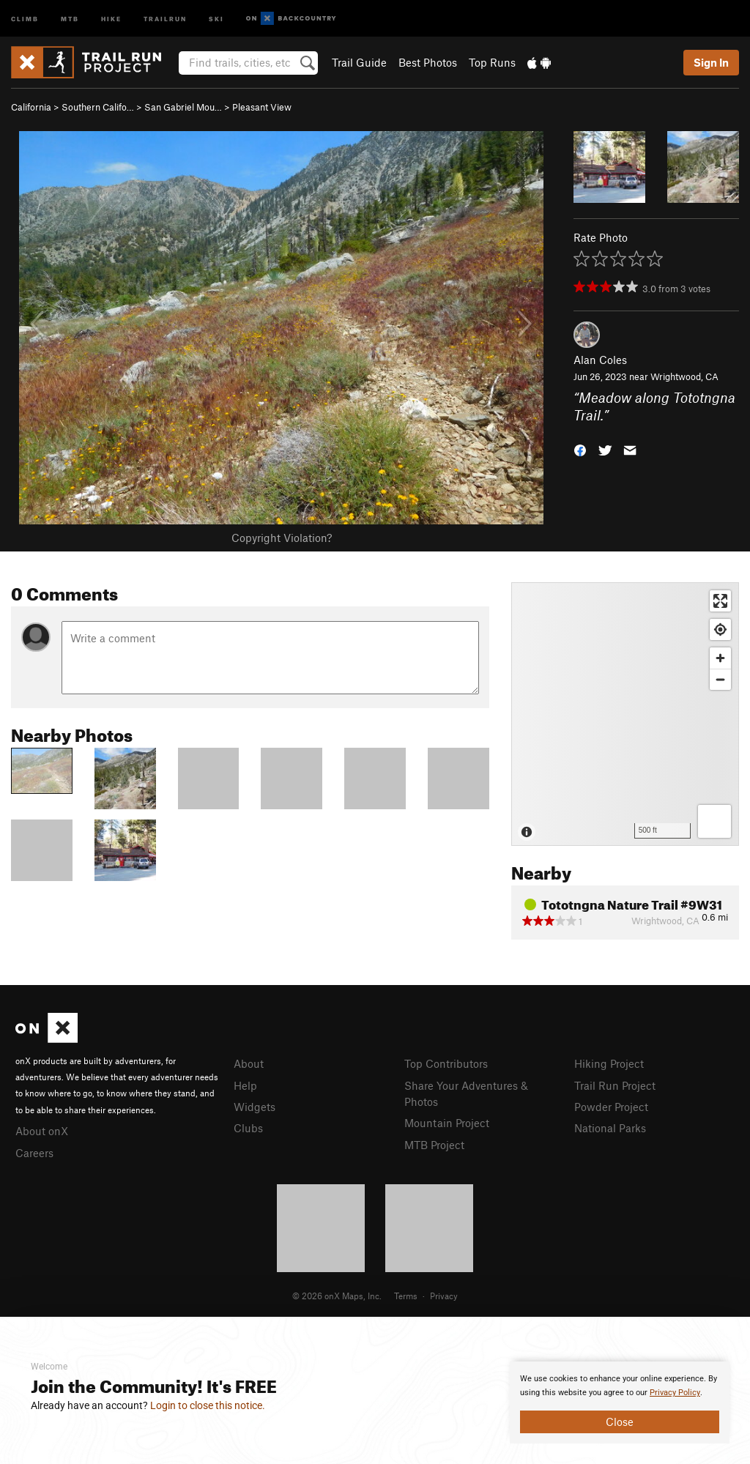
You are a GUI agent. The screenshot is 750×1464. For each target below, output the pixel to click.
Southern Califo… (98, 107)
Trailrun (165, 18)
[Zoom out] (720, 679)
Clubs (248, 1127)
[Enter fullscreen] (720, 601)
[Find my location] (720, 629)
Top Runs (492, 62)
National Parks (610, 1127)
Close (620, 1421)
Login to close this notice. (207, 1405)
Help (245, 1085)
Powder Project (611, 1106)
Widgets (254, 1106)
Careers (34, 1152)
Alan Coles (600, 359)
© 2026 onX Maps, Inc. (337, 1295)
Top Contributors (446, 1063)
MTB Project (434, 1144)
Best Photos (427, 62)
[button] (580, 449)
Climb (25, 18)
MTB (70, 18)
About (249, 1063)
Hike (111, 18)
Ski (216, 18)
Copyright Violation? (281, 537)
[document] (619, 1402)
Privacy (444, 1295)
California (31, 107)
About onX (41, 1130)
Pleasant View (262, 107)
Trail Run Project (615, 1085)
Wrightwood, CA (684, 376)
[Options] (714, 821)
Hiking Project (609, 1063)
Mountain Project (446, 1122)
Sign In (711, 62)
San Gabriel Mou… (183, 107)
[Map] (625, 714)
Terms (405, 1295)
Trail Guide (359, 62)
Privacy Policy (675, 1392)
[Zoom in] (720, 658)
